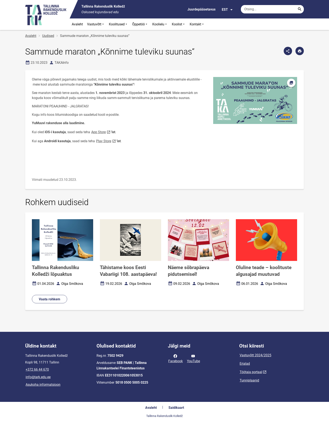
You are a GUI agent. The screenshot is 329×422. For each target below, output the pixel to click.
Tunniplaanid (249, 380)
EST (227, 9)
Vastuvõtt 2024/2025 (255, 355)
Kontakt (197, 24)
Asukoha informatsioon (43, 385)
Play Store (106, 141)
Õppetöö (140, 24)
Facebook (175, 358)
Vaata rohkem (49, 299)
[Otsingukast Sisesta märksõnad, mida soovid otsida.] (272, 9)
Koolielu (160, 24)
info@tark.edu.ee (38, 377)
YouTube (193, 358)
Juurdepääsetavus (201, 9)
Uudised (48, 36)
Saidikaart (176, 408)
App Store (101, 132)
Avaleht (77, 24)
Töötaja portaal (251, 372)
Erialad (245, 364)
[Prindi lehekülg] (299, 51)
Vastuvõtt (96, 24)
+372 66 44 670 (37, 369)
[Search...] (299, 9)
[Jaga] (288, 51)
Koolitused (118, 24)
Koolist (178, 24)
